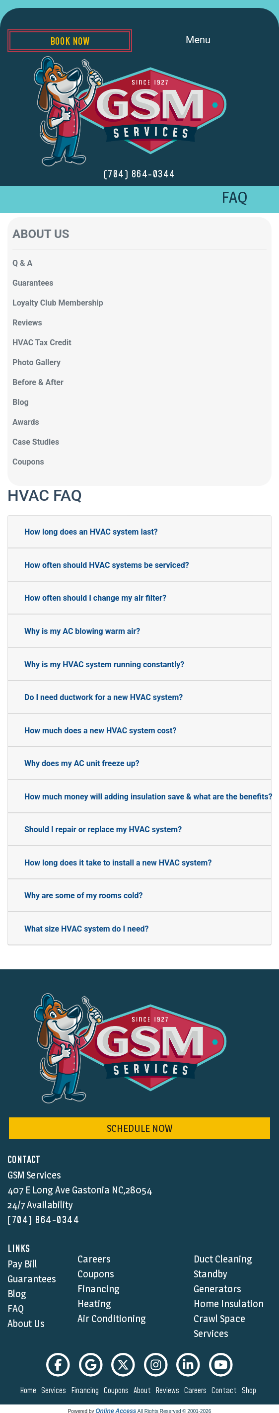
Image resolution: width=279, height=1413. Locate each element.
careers (196, 1390)
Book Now (69, 42)
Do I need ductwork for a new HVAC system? (103, 697)
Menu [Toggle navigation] (209, 40)
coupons (118, 1390)
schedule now (139, 1128)
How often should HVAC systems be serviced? (106, 565)
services (55, 1390)
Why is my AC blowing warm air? (82, 631)
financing (86, 1390)
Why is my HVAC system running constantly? (104, 664)
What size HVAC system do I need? (86, 929)
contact (225, 1390)
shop (250, 1390)
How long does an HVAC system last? (91, 532)
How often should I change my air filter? (95, 598)
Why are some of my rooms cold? (83, 895)
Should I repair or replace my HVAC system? (103, 829)
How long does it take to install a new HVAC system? (117, 862)
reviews (168, 1390)
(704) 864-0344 (140, 174)
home (29, 1390)
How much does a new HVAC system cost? (100, 730)
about (144, 1390)
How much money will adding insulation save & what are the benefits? (148, 796)
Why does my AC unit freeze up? (82, 763)
